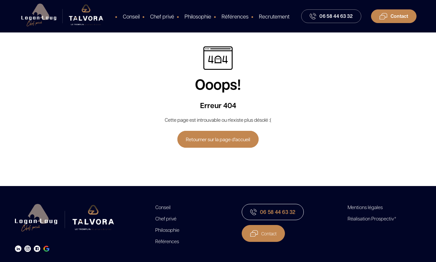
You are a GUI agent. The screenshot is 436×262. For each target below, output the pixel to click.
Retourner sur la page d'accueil (218, 139)
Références (235, 16)
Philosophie (198, 16)
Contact (263, 233)
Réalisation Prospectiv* (372, 218)
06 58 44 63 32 (272, 212)
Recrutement (274, 16)
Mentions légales (365, 207)
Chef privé (162, 16)
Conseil (131, 16)
